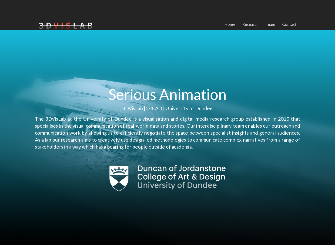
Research (250, 24)
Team (270, 24)
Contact (289, 24)
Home (229, 24)
